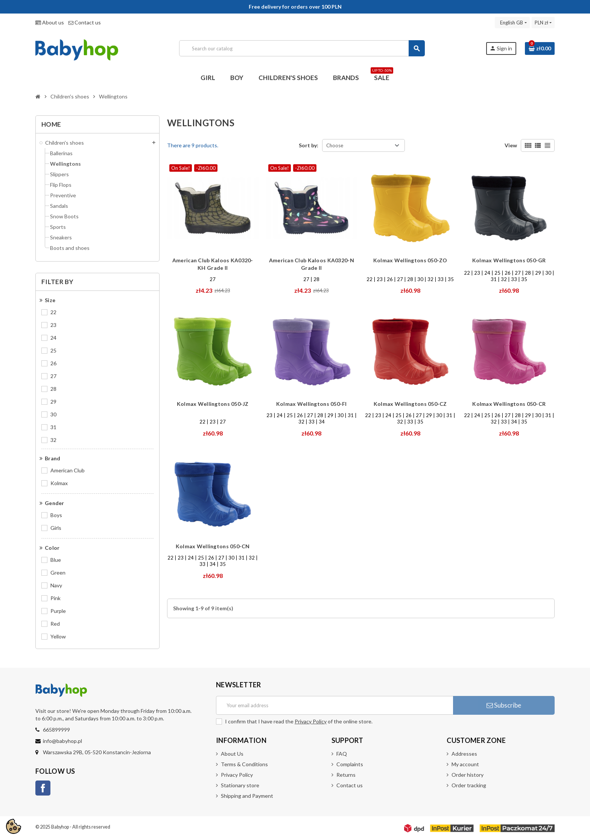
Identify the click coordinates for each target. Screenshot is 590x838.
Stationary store (240, 785)
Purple (58, 611)
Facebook (42, 788)
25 (53, 350)
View (511, 145)
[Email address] (334, 705)
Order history (468, 774)
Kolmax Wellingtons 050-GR (509, 260)
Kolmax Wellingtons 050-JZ (213, 404)
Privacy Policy (311, 721)
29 (53, 401)
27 (53, 376)
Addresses (464, 753)
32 (53, 440)
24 (53, 337)
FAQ (341, 753)
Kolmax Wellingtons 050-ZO (410, 260)
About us (49, 22)
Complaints (349, 764)
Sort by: (308, 145)
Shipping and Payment (247, 796)
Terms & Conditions (244, 764)
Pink (55, 598)
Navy (56, 585)
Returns (346, 774)
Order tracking (469, 785)
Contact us (84, 22)
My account (465, 764)
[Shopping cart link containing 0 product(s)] (540, 48)
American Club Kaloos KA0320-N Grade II (311, 264)
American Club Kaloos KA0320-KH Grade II (212, 264)
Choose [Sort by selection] (334, 145)
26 (53, 363)
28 (53, 389)
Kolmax (59, 483)
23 (53, 325)
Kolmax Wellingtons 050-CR (509, 404)
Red (55, 623)
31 (53, 427)
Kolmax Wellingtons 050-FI (311, 404)
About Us (232, 753)
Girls (55, 528)
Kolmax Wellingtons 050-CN (213, 546)
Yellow (58, 636)
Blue (55, 560)
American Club (67, 470)
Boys (56, 515)
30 (53, 414)
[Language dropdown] (512, 22)
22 (53, 312)
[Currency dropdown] (543, 22)
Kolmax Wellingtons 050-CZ (410, 404)
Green (57, 572)
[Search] (301, 48)
